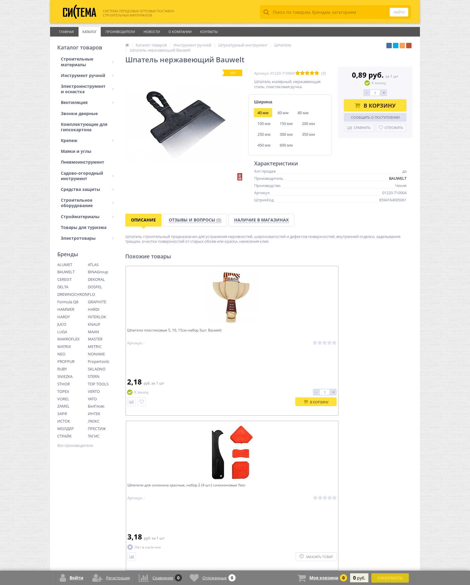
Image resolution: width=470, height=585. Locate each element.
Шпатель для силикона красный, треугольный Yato (304, 334)
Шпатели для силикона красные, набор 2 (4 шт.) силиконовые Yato (232, 334)
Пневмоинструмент (82, 162)
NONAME (96, 354)
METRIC (95, 346)
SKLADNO (97, 369)
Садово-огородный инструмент (87, 175)
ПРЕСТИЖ (97, 428)
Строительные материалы (87, 61)
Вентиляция (87, 102)
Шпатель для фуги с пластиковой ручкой (376, 334)
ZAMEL (63, 406)
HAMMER (65, 309)
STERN (94, 376)
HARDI (94, 309)
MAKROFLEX (68, 339)
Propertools (98, 361)
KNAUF (94, 324)
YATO (92, 399)
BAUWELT (66, 272)
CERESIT (64, 279)
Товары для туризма (83, 227)
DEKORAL (96, 279)
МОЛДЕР (65, 428)
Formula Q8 (67, 301)
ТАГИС (94, 436)
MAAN (93, 331)
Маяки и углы (76, 151)
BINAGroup (98, 272)
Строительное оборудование (87, 202)
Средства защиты (87, 189)
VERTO (94, 391)
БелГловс (96, 406)
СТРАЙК (64, 436)
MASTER (95, 339)
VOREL (63, 399)
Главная (66, 31)
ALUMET (64, 264)
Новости (152, 31)
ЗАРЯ (62, 413)
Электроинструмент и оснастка (87, 88)
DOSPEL (95, 287)
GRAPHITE (97, 301)
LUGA (62, 331)
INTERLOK (97, 316)
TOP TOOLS (98, 384)
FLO (91, 294)
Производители (120, 31)
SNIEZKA (65, 376)
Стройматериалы (87, 216)
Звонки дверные (79, 113)
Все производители (75, 445)
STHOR (63, 384)
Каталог (89, 31)
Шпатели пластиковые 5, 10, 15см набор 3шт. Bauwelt (161, 334)
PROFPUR (66, 361)
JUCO (61, 324)
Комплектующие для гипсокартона (84, 126)
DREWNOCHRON (72, 294)
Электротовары (87, 238)
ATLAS (93, 264)
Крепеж (87, 140)
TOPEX (63, 391)
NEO (61, 354)
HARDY (63, 316)
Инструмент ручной (87, 75)
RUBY (62, 369)
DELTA (62, 287)
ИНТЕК (94, 413)
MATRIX (64, 346)
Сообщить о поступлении (375, 117)
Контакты (209, 31)
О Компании (180, 31)
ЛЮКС (94, 421)
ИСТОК (63, 421)
